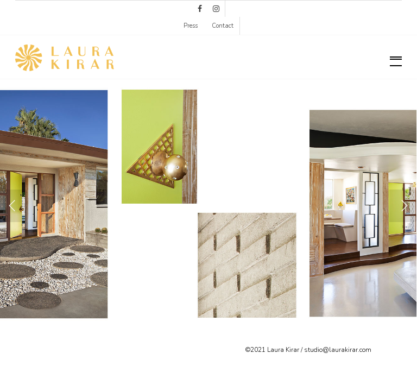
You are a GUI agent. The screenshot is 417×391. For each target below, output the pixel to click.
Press (191, 26)
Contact (222, 26)
